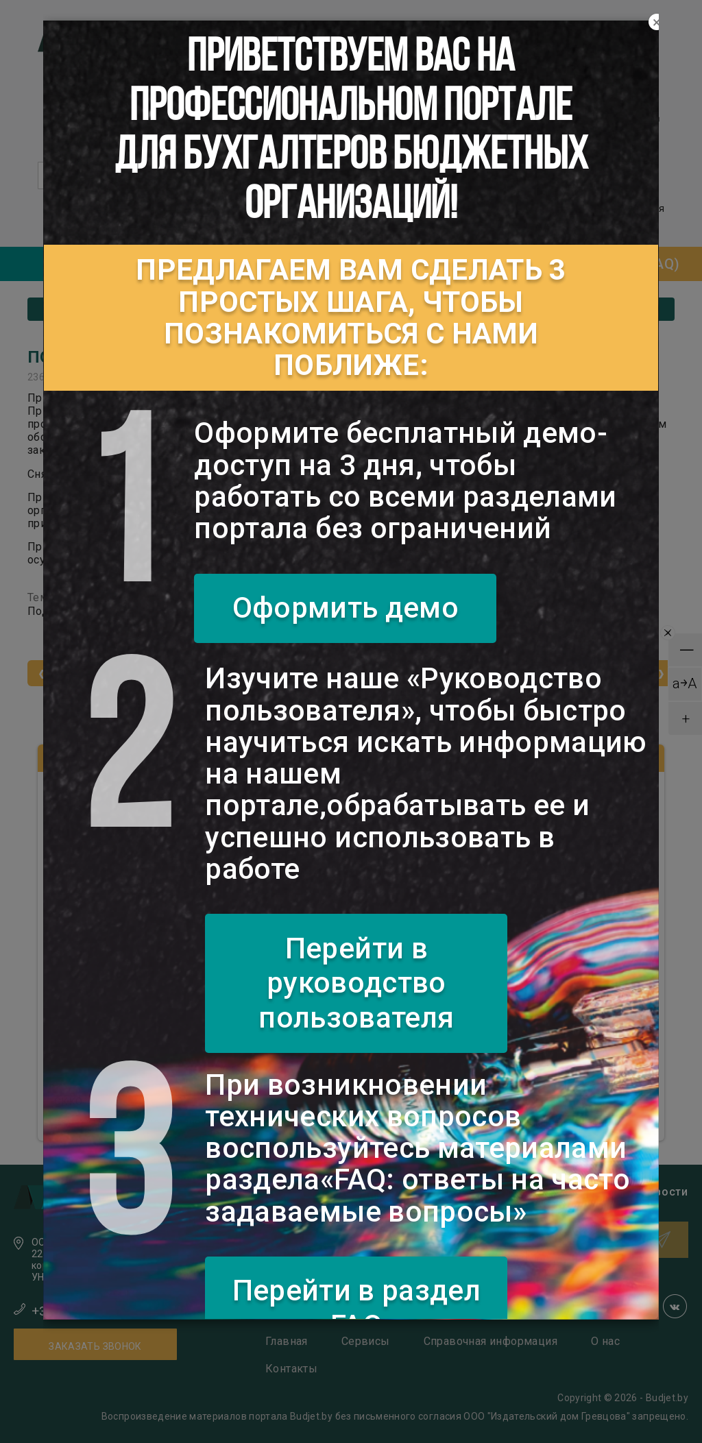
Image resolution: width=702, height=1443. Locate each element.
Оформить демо (345, 608)
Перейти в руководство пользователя (356, 983)
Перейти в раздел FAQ (356, 1308)
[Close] (656, 22)
